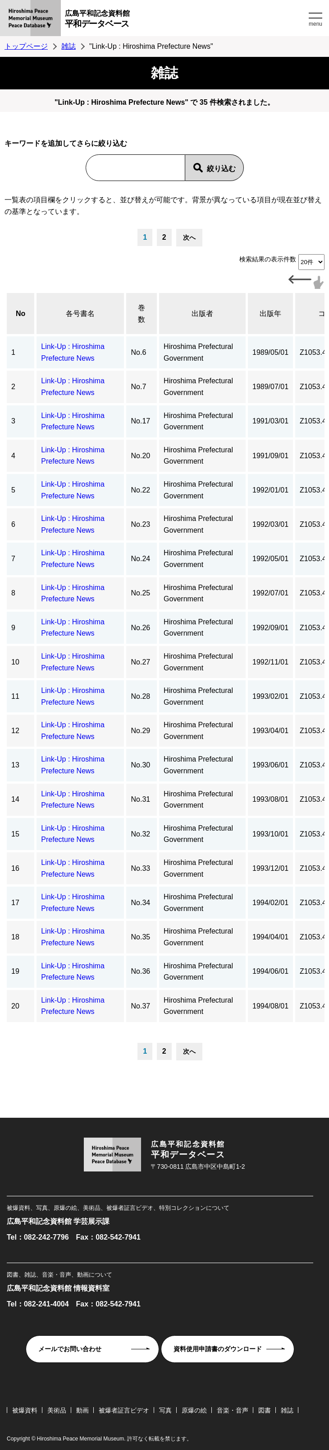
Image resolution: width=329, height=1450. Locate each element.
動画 (82, 1410)
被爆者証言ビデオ (124, 1410)
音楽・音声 (232, 1410)
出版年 (270, 313)
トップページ (26, 46)
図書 (264, 1410)
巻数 (141, 313)
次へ (189, 237)
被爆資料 (24, 1410)
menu (315, 24)
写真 (165, 1410)
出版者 (202, 313)
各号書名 (80, 313)
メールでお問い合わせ (69, 1348)
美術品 (56, 1410)
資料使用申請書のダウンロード (218, 1348)
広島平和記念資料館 (185, 20)
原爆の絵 (194, 1410)
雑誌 (68, 46)
